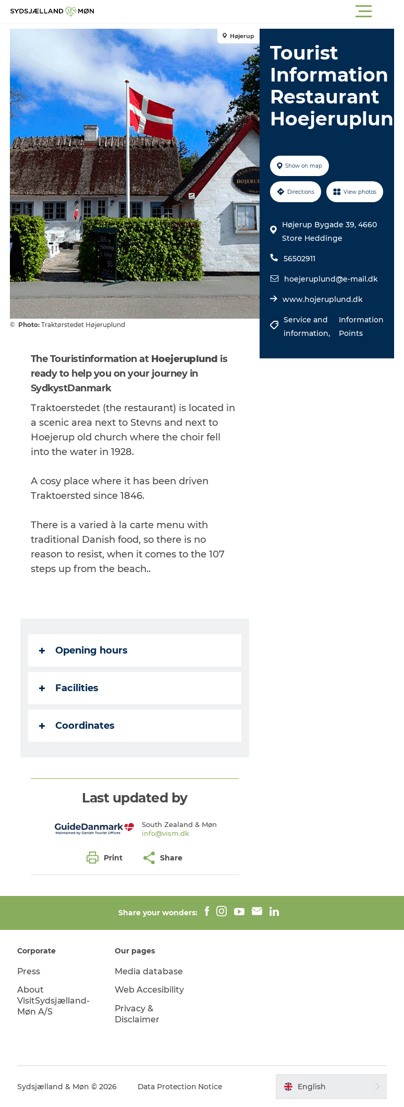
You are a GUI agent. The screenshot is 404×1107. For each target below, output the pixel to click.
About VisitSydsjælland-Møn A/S (54, 1001)
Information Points (360, 326)
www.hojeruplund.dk (323, 299)
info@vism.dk (165, 833)
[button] (249, 11)
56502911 (299, 258)
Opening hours (84, 650)
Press (29, 971)
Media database (149, 971)
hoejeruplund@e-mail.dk (331, 279)
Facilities (69, 688)
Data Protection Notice (181, 1086)
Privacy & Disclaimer (137, 1014)
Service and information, (308, 326)
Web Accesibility (150, 990)
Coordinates (77, 725)
